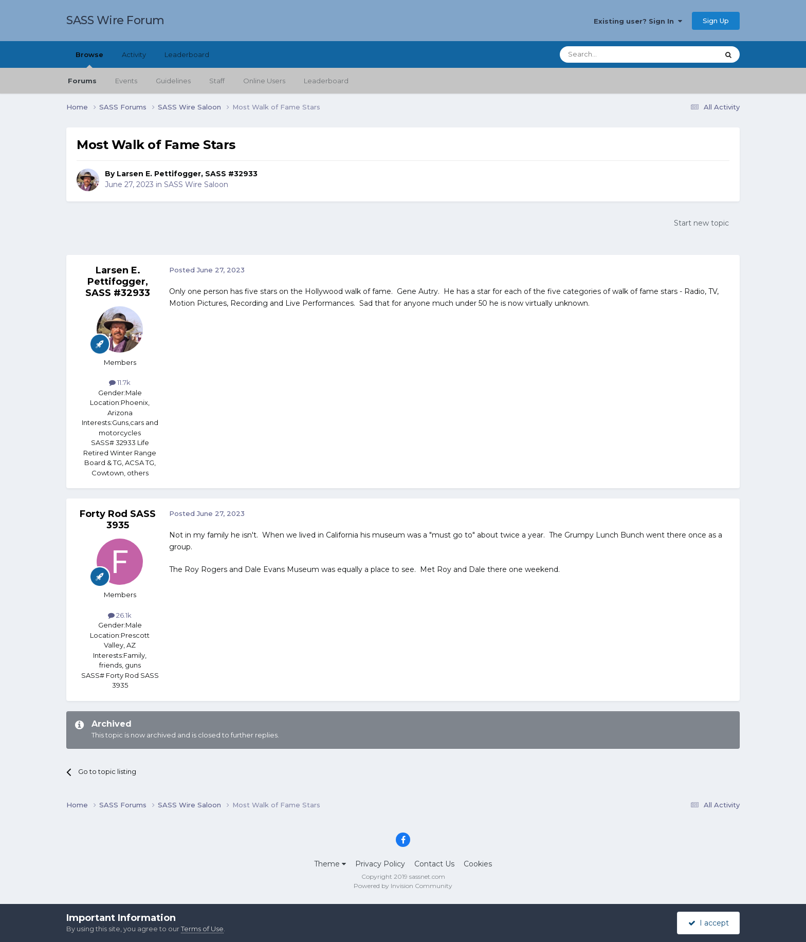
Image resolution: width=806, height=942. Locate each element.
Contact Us (434, 864)
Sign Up (716, 20)
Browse (89, 59)
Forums (82, 81)
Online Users (264, 81)
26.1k (120, 615)
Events (126, 81)
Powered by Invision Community (403, 886)
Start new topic (701, 223)
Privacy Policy (380, 864)
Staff (217, 81)
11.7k (120, 382)
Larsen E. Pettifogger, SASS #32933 (187, 173)
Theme (330, 864)
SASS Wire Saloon (196, 184)
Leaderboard (326, 81)
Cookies (478, 864)
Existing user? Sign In (638, 21)
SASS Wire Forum (115, 20)
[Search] (614, 54)
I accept (708, 923)
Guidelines (173, 81)
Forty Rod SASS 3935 (118, 519)
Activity (134, 54)
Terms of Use (202, 929)
